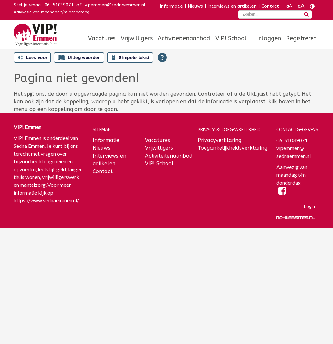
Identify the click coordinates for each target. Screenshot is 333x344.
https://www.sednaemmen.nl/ (46, 200)
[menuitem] (102, 38)
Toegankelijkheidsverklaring (232, 148)
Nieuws (195, 6)
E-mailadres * (30, 260)
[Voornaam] (48, 291)
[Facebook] (282, 192)
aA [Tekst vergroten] (300, 6)
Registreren (301, 38)
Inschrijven (48, 329)
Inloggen (269, 38)
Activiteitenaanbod (184, 38)
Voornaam (26, 281)
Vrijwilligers (137, 38)
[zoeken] (306, 15)
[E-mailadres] (48, 269)
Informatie (171, 6)
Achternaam (28, 302)
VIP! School (230, 38)
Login (309, 206)
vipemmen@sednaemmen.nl (115, 5)
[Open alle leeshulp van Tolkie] (162, 57)
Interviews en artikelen (232, 6)
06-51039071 (59, 5)
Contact (270, 6)
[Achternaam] (48, 312)
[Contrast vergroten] (312, 6)
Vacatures (101, 38)
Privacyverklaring (219, 140)
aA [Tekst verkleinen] (289, 6)
